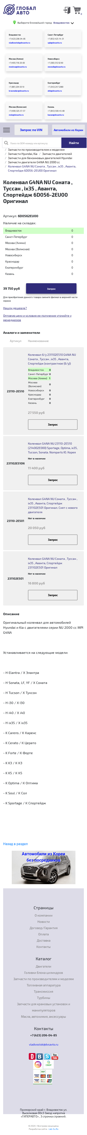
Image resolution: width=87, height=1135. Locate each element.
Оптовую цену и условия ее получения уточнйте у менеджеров (37, 318)
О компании (44, 915)
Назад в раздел (15, 844)
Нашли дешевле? (15, 308)
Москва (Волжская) (17, 107)
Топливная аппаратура (44, 985)
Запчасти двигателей (57, 154)
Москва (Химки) (16, 59)
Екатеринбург (54, 83)
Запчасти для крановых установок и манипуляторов (43, 1007)
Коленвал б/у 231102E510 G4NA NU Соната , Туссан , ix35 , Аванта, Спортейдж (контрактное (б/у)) (52, 359)
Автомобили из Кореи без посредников (43, 857)
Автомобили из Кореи (68, 129)
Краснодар (14, 83)
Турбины (43, 998)
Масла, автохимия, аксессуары (43, 1016)
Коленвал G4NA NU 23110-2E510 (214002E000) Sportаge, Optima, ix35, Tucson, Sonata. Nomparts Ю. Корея (53, 448)
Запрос (51, 288)
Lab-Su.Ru (53, 1129)
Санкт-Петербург (55, 35)
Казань (51, 107)
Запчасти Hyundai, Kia (22, 154)
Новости (43, 921)
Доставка (43, 940)
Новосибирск (53, 59)
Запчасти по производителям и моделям (36, 149)
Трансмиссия (43, 991)
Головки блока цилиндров (43, 972)
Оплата (43, 934)
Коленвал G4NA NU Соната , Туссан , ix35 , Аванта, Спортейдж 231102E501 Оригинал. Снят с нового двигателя (53, 505)
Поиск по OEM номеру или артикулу (26, 143)
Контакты (43, 947)
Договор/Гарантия (44, 928)
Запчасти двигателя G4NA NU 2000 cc (34, 162)
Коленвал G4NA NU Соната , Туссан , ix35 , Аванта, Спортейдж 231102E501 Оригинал (52, 563)
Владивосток (15, 35)
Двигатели (43, 966)
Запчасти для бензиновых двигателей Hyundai (40, 158)
